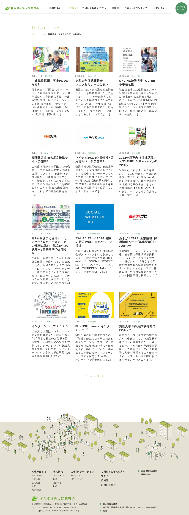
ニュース (42, 34)
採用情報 (52, 34)
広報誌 (115, 8)
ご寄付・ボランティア (136, 8)
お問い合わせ (160, 8)
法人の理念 (37, 475)
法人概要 (36, 483)
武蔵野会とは (56, 8)
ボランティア (77, 479)
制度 (55, 479)
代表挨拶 (36, 479)
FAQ (55, 486)
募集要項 (57, 483)
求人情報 (181, 8)
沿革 (34, 486)
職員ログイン (147, 474)
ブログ (73, 8)
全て (34, 34)
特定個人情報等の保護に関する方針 (130, 507)
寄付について (77, 475)
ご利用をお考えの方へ (94, 8)
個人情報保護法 (110, 504)
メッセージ (58, 475)
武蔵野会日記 (64, 34)
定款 (105, 511)
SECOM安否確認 (149, 471)
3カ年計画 (36, 490)
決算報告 (77, 34)
